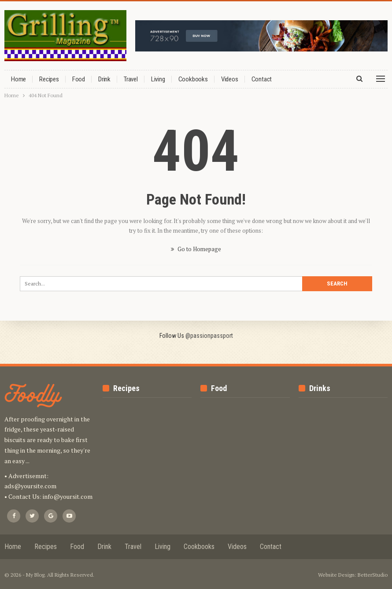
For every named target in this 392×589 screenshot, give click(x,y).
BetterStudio (373, 574)
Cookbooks (193, 79)
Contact (261, 79)
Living (158, 79)
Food (78, 79)
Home (18, 79)
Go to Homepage (196, 249)
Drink (104, 79)
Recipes (49, 79)
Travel (131, 79)
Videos (229, 79)
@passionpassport (209, 335)
